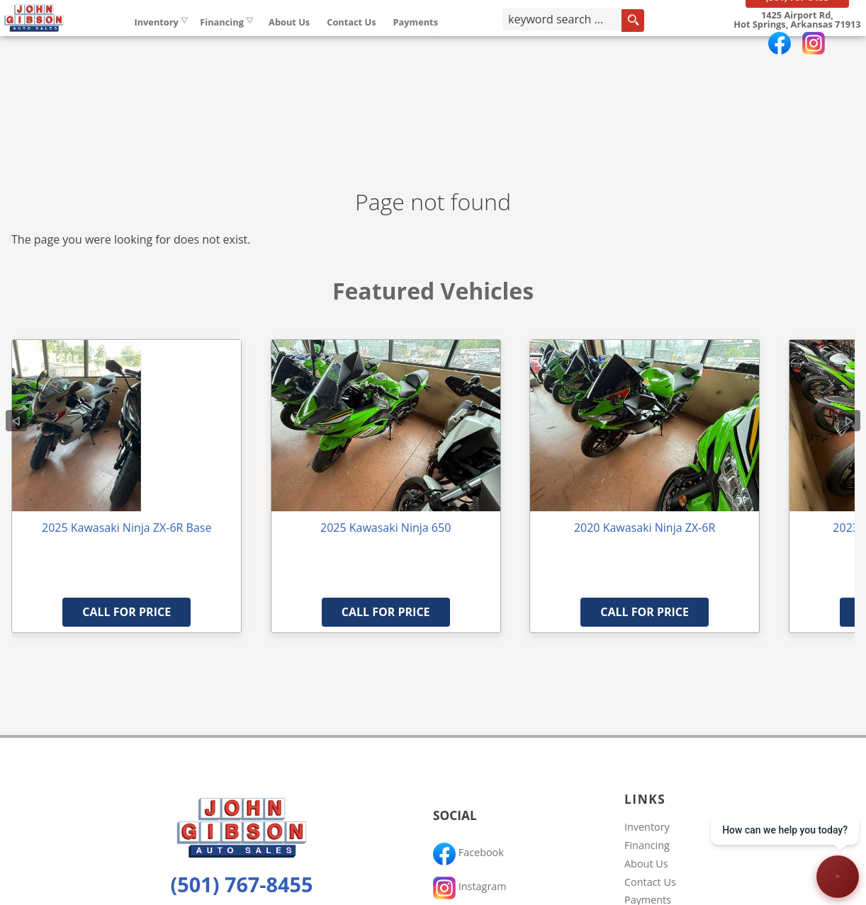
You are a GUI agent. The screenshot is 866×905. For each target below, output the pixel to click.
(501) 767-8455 (242, 884)
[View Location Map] (791, 44)
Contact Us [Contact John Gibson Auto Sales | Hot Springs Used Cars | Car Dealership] (395, 41)
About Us (646, 863)
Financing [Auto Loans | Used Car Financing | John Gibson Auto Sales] (266, 41)
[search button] (656, 45)
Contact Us (650, 882)
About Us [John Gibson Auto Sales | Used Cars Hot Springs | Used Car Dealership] (333, 41)
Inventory (201, 41)
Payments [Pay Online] (460, 41)
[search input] (585, 45)
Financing (647, 845)
